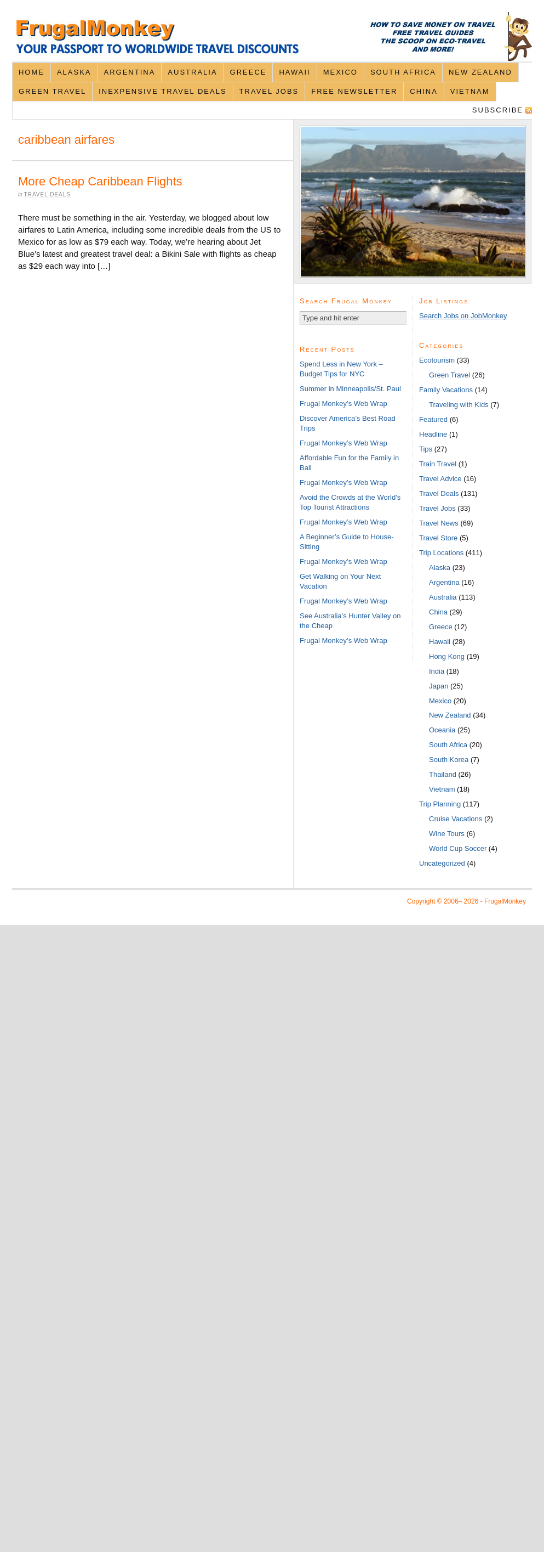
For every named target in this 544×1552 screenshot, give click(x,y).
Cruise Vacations (455, 819)
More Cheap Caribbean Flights (100, 181)
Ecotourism (437, 360)
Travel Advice (440, 479)
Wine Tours (447, 833)
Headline (433, 434)
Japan (438, 686)
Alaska (74, 72)
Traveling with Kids (459, 404)
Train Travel (437, 464)
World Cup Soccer (457, 848)
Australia (192, 72)
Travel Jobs (269, 91)
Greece (248, 72)
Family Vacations (446, 390)
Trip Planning (440, 804)
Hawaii (294, 72)
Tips (425, 449)
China (423, 91)
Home (31, 72)
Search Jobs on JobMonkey (463, 316)
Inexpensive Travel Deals (162, 91)
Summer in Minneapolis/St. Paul (350, 389)
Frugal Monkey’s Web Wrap (343, 403)
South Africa (403, 72)
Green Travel (52, 91)
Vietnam (470, 91)
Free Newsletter (354, 91)
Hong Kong (447, 656)
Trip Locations (441, 553)
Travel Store (438, 538)
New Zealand (480, 72)
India (436, 671)
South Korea (448, 759)
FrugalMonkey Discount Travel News (272, 36)
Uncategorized (442, 863)
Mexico (340, 72)
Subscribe (497, 110)
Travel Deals (47, 194)
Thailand (442, 774)
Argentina (130, 72)
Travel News (439, 523)
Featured (433, 419)
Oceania (442, 730)
